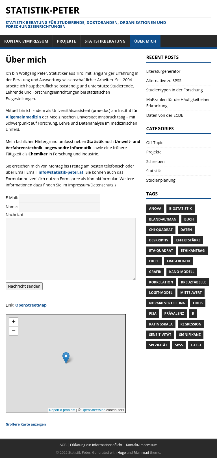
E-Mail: (12, 198)
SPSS (179, 345)
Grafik (155, 271)
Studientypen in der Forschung (174, 90)
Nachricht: (15, 214)
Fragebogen (178, 261)
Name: (12, 206)
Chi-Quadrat (161, 229)
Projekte (153, 152)
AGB (63, 444)
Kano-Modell (181, 271)
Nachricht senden (24, 286)
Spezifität (158, 345)
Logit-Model (160, 292)
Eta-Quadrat (161, 250)
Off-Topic (154, 142)
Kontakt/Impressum (141, 444)
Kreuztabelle (193, 282)
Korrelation (161, 282)
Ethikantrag (193, 250)
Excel (154, 261)
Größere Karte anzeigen (26, 424)
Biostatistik (180, 208)
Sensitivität (160, 334)
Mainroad (141, 452)
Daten (186, 229)
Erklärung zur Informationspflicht (96, 444)
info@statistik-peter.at (61, 172)
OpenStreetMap (31, 305)
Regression (191, 324)
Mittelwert (191, 292)
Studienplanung (160, 180)
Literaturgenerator (163, 71)
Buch (189, 219)
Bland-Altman (162, 219)
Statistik (153, 170)
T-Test (196, 345)
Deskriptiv (158, 240)
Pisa (152, 313)
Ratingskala (160, 324)
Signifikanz (190, 334)
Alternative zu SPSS (163, 80)
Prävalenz (174, 313)
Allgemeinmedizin (23, 117)
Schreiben (155, 161)
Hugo (122, 452)
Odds (198, 303)
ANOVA (155, 208)
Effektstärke (188, 240)
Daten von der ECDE (164, 115)
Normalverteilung (167, 303)
